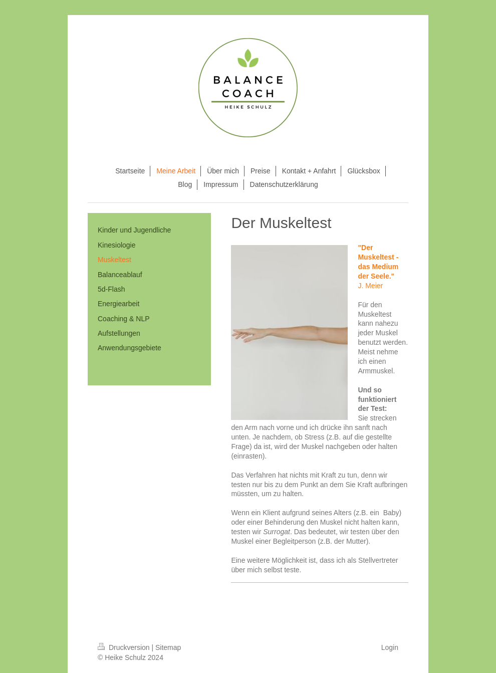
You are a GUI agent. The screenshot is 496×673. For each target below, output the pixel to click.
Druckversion (124, 647)
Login (389, 647)
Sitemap (168, 647)
